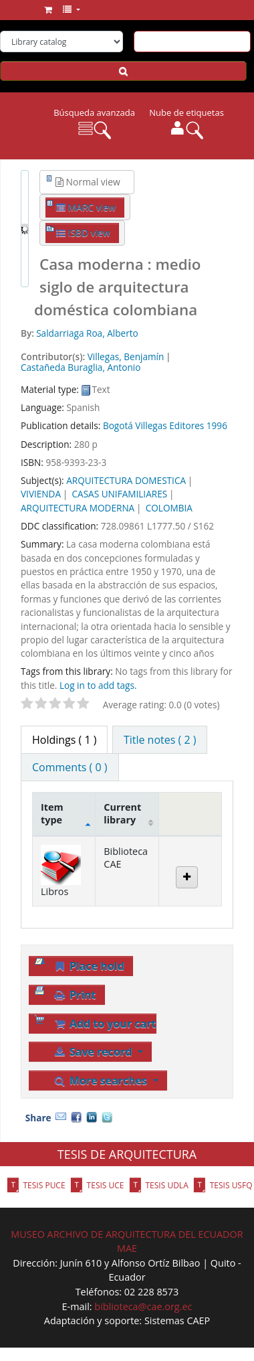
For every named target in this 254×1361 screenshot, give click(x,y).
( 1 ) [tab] (64, 739)
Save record (93, 1051)
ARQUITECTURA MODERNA (77, 507)
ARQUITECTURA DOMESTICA (126, 480)
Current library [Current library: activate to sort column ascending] (122, 813)
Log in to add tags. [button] (98, 685)
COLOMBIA (169, 507)
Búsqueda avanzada (94, 112)
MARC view (86, 207)
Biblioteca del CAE (24, 11)
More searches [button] (101, 1080)
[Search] (123, 71)
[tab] (160, 740)
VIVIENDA (41, 493)
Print (74, 994)
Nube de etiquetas (186, 112)
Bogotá (118, 425)
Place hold (88, 966)
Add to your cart (104, 1023)
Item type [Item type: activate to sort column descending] (52, 813)
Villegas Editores (169, 425)
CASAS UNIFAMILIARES (120, 493)
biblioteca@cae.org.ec (143, 1306)
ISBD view (83, 232)
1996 (217, 425)
